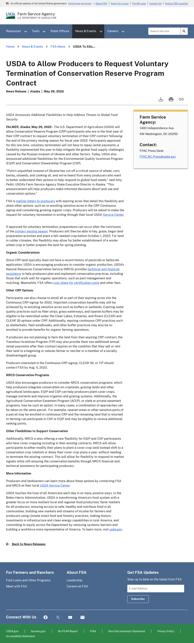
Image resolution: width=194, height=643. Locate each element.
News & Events (85, 31)
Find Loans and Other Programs (28, 580)
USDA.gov (12, 631)
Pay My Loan (139, 3)
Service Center (113, 215)
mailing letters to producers (35, 201)
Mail (82, 617)
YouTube (70, 617)
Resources (13, 31)
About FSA (101, 3)
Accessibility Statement (20, 636)
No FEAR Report (68, 631)
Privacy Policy (165, 631)
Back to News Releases (25, 544)
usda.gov (115, 529)
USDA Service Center (55, 485)
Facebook (45, 617)
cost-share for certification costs (76, 283)
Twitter (58, 617)
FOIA (93, 631)
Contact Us (155, 3)
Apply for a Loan (120, 3)
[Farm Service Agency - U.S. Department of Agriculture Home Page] (36, 16)
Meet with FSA (16, 586)
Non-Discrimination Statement (126, 631)
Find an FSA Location (176, 3)
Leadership (74, 580)
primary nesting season (31, 231)
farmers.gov (38, 631)
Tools (35, 31)
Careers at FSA (77, 586)
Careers (112, 31)
